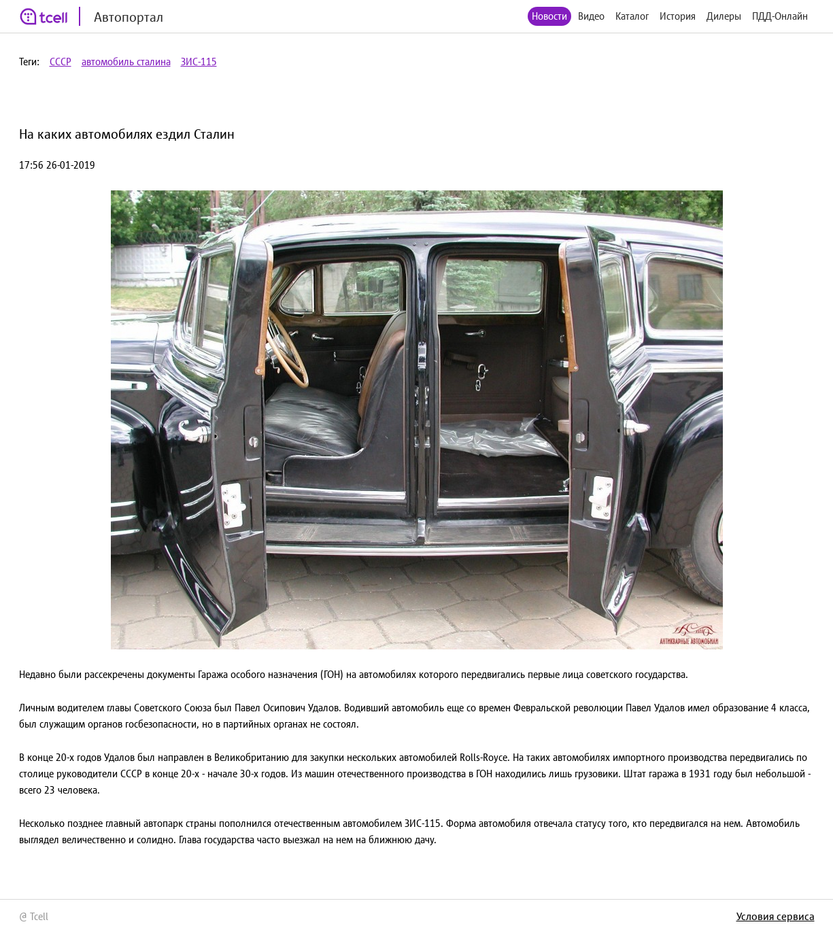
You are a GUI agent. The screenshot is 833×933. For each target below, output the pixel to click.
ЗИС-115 (199, 61)
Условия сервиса (775, 916)
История (678, 16)
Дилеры (724, 16)
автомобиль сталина (126, 61)
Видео (591, 16)
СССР (60, 61)
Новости (549, 16)
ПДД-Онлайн (780, 16)
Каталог (632, 16)
